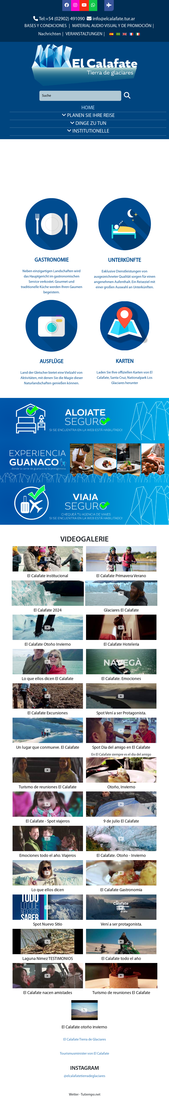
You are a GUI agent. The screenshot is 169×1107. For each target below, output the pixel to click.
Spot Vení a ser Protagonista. (121, 713)
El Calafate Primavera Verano (121, 576)
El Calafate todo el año (121, 959)
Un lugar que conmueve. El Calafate (47, 748)
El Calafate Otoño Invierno (48, 645)
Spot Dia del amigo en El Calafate (121, 748)
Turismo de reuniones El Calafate (48, 787)
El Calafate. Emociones (121, 679)
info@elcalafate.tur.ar (114, 19)
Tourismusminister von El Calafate (84, 1053)
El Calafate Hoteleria (121, 645)
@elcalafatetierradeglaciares (84, 1076)
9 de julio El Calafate (121, 821)
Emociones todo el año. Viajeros (47, 856)
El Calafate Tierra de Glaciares (84, 1039)
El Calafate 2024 (48, 610)
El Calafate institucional (47, 576)
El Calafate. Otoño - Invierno (121, 856)
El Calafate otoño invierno (84, 1027)
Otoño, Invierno (121, 787)
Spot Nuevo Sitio (47, 924)
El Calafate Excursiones (48, 713)
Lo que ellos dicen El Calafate (47, 679)
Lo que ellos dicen (47, 890)
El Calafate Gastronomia (121, 890)
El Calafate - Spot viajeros (48, 821)
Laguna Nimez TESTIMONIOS (47, 959)
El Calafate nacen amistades (47, 993)
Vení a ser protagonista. (121, 924)
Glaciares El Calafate (121, 610)
